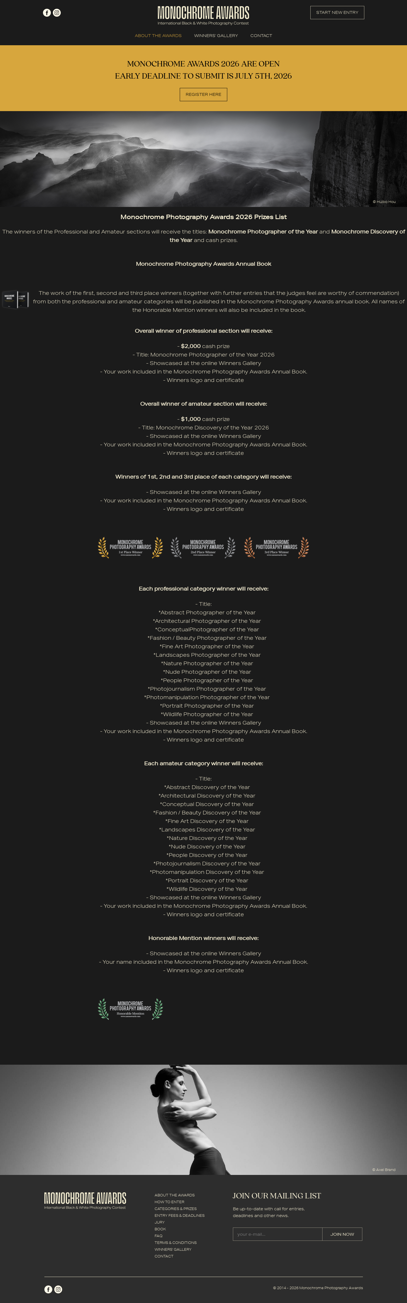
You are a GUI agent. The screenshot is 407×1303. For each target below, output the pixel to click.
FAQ (159, 1235)
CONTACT (261, 35)
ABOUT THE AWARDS (158, 35)
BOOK (160, 1229)
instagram (57, 13)
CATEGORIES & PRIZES (176, 1208)
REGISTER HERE (203, 94)
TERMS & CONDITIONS (176, 1242)
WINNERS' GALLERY (216, 35)
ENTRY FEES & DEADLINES (180, 1215)
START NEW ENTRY (337, 12)
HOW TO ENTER (169, 1202)
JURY (160, 1222)
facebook (47, 13)
